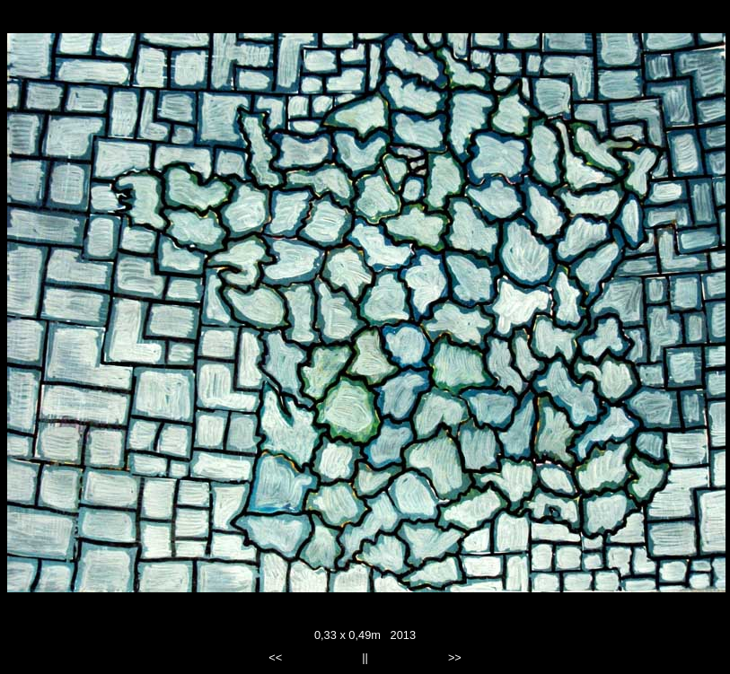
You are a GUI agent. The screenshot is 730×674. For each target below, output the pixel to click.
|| (365, 657)
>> (455, 657)
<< (275, 657)
